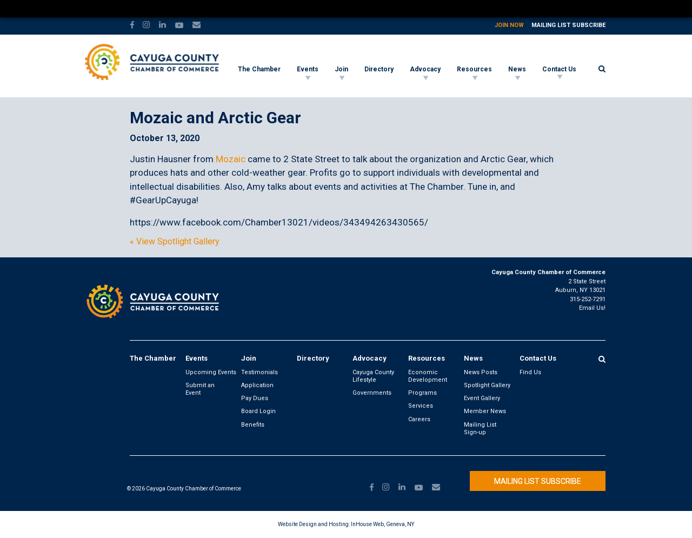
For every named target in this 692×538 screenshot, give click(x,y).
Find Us (530, 372)
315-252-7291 (588, 299)
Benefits (252, 424)
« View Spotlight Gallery (174, 241)
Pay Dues (254, 398)
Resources (474, 69)
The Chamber (259, 69)
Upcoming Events (210, 372)
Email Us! (592, 307)
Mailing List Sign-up (480, 428)
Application (257, 385)
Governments (371, 392)
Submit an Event (200, 389)
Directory (379, 69)
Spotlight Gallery (487, 385)
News (517, 69)
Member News (485, 411)
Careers (419, 419)
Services (420, 405)
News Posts (480, 372)
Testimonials (259, 372)
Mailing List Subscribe (568, 25)
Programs (422, 392)
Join (341, 69)
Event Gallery (482, 398)
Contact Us (559, 69)
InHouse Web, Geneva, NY (382, 524)
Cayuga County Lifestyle (373, 376)
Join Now (509, 25)
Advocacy (425, 69)
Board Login (258, 411)
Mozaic (230, 159)
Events (307, 69)
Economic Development (427, 376)
